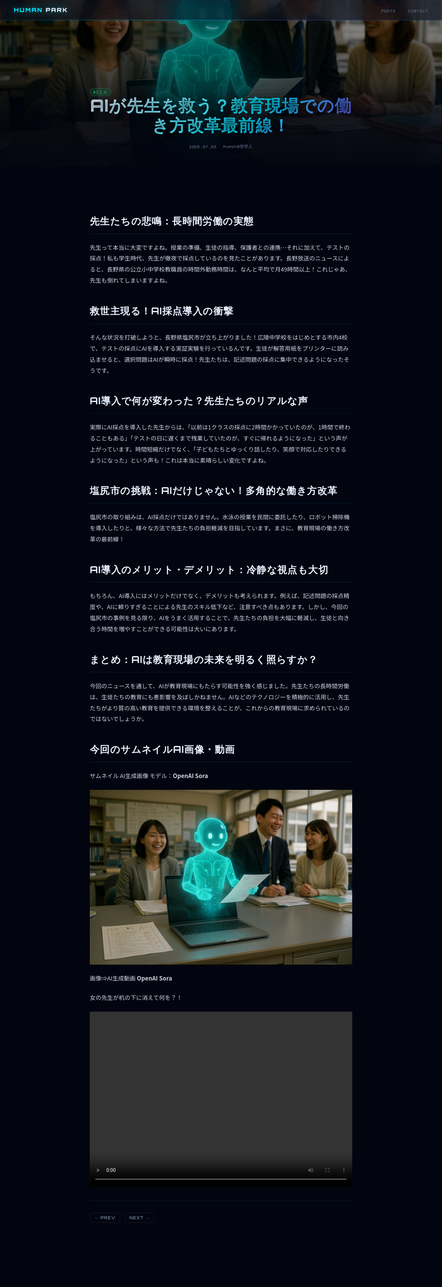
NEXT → (139, 1217)
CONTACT (418, 11)
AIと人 (100, 92)
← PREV (105, 1217)
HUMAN (41, 9)
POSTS (388, 11)
